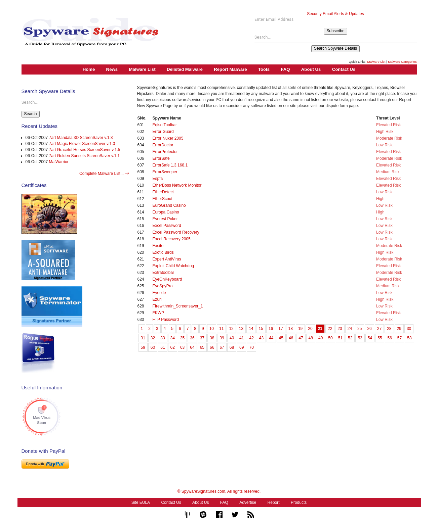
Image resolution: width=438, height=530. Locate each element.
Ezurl (156, 299)
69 (241, 347)
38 (212, 338)
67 (222, 347)
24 (350, 328)
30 (409, 328)
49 (320, 338)
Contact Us (344, 69)
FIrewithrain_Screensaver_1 (177, 306)
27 (379, 328)
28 (389, 328)
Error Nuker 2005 (167, 138)
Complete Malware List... (104, 173)
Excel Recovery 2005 (171, 239)
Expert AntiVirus (166, 259)
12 (231, 328)
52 (350, 338)
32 (153, 338)
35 (182, 338)
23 (339, 328)
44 (271, 338)
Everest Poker (164, 218)
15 (260, 328)
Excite (157, 245)
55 (379, 338)
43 (261, 338)
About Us (311, 69)
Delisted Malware (185, 69)
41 (241, 338)
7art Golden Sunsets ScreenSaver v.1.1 (84, 155)
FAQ (285, 69)
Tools (264, 69)
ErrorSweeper (164, 172)
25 (359, 328)
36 (192, 338)
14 (251, 328)
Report (274, 502)
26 (369, 328)
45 (281, 338)
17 (280, 328)
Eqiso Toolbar (164, 125)
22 (330, 328)
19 (300, 328)
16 (271, 328)
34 (172, 338)
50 (330, 338)
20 (310, 328)
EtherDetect (162, 192)
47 (300, 338)
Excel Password (166, 225)
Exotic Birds (162, 252)
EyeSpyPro (162, 286)
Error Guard (162, 131)
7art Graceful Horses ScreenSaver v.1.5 (84, 149)
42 (251, 338)
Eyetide (159, 292)
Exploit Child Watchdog (173, 265)
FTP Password (165, 319)
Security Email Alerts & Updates (335, 13)
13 (241, 328)
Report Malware (230, 69)
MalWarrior (59, 161)
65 (202, 347)
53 (360, 338)
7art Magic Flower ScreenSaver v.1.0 (82, 143)
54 (370, 338)
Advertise (247, 502)
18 (290, 328)
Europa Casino (165, 212)
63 (182, 347)
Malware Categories (402, 61)
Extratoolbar (163, 272)
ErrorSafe (160, 158)
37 (202, 338)
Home (89, 69)
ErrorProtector (164, 151)
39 (222, 338)
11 (221, 328)
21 (320, 328)
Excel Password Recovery (175, 232)
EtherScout (162, 198)
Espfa (157, 178)
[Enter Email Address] (335, 21)
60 (153, 347)
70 (251, 347)
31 (143, 338)
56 (389, 338)
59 (143, 347)
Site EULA (140, 502)
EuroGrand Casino (169, 205)
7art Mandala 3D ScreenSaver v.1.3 (81, 137)
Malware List (376, 61)
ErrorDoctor (162, 145)
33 (162, 338)
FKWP (158, 312)
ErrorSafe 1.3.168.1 (170, 165)
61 (162, 347)
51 (340, 338)
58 (409, 338)
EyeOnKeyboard (167, 279)
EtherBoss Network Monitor (176, 185)
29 (399, 328)
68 (232, 347)
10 (211, 328)
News (112, 69)
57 (399, 338)
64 (192, 347)
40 (232, 338)
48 (311, 338)
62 (172, 347)
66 (212, 347)
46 (291, 338)
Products (299, 502)
